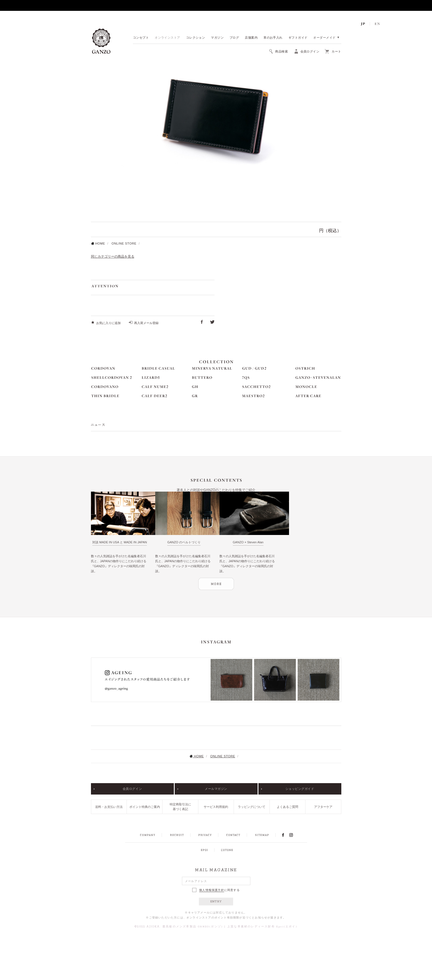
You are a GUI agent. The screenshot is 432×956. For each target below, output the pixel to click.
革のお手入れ (273, 38)
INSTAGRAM (294, 834)
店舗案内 (251, 38)
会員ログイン (132, 788)
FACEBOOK (283, 834)
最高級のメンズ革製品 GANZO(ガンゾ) (192, 926)
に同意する (216, 890)
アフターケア (323, 806)
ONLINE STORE (124, 243)
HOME (98, 243)
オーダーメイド (324, 38)
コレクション (195, 38)
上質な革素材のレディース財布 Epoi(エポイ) (262, 926)
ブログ (234, 38)
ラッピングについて (251, 806)
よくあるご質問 (287, 806)
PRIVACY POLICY (205, 835)
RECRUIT (177, 835)
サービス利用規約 (216, 806)
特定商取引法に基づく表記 (180, 807)
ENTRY (216, 901)
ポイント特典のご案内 (144, 806)
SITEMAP (262, 835)
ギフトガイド (298, 38)
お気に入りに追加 (108, 323)
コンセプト (141, 38)
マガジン (217, 38)
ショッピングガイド (299, 788)
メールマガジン (216, 788)
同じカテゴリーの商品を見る (112, 256)
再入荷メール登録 (146, 323)
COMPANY (147, 835)
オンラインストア (167, 38)
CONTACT (233, 835)
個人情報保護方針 (211, 890)
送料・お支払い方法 (109, 806)
